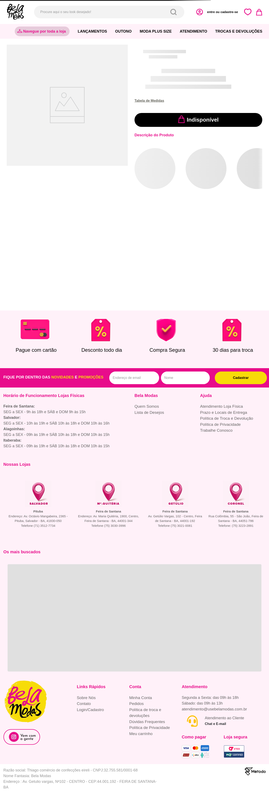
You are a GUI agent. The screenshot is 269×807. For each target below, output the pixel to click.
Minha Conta (140, 698)
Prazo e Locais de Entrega (223, 412)
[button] (149, 101)
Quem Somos (146, 406)
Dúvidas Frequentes (147, 721)
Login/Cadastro (90, 709)
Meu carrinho (141, 733)
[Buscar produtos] (174, 12)
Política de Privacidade (220, 424)
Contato (84, 703)
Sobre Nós (86, 698)
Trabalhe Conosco (216, 430)
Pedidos (136, 703)
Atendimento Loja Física (221, 406)
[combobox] (109, 12)
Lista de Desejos (149, 412)
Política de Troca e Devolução (226, 418)
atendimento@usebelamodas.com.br (214, 709)
